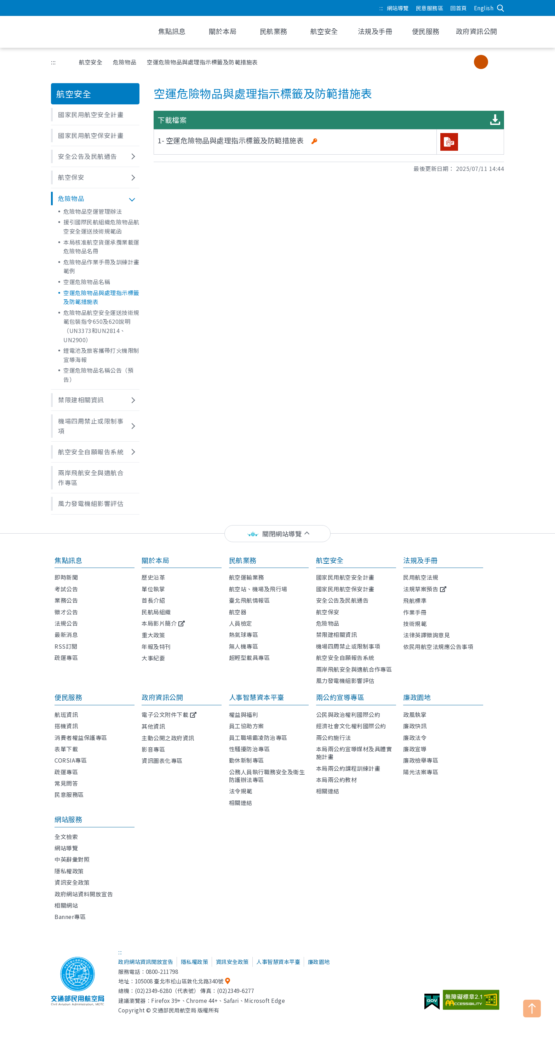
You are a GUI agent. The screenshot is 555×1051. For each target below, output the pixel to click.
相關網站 (66, 905)
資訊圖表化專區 (162, 760)
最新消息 (66, 634)
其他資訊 (153, 726)
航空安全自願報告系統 (345, 657)
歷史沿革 (153, 577)
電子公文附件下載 (165, 714)
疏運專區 (66, 657)
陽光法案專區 (420, 772)
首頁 (63, 62)
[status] (277, 533)
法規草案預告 (420, 589)
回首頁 (458, 8)
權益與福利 (243, 714)
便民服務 (68, 697)
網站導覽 (398, 8)
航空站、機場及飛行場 (258, 589)
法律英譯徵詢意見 (426, 635)
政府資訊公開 (162, 697)
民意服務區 (430, 8)
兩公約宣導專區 (340, 697)
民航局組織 (156, 612)
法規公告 (66, 623)
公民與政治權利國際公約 (348, 714)
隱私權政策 (69, 871)
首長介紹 (153, 600)
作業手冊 (415, 612)
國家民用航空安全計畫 (345, 577)
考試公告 (66, 589)
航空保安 (327, 612)
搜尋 (500, 8)
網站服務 (68, 819)
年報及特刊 (156, 646)
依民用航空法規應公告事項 (438, 646)
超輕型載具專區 (249, 657)
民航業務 (243, 560)
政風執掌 (415, 714)
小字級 (466, 62)
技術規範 (415, 623)
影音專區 (153, 749)
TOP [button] (532, 1008)
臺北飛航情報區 (249, 600)
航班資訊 (66, 714)
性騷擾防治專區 (249, 749)
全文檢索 (66, 836)
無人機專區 (243, 646)
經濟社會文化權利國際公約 (351, 726)
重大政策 (153, 635)
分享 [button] (449, 62)
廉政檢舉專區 (420, 760)
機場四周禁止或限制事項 (348, 646)
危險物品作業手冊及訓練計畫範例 (101, 266)
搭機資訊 (66, 726)
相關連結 (240, 802)
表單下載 (66, 749)
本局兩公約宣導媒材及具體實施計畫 (354, 753)
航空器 (238, 612)
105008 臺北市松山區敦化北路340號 (179, 981)
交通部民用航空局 (97, 31)
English (484, 8)
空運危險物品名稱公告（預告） (98, 375)
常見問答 (66, 783)
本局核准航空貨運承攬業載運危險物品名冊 (101, 246)
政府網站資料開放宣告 (84, 894)
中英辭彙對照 (72, 859)
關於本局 (155, 560)
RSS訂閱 (66, 646)
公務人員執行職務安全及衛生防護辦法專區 (267, 776)
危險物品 (124, 62)
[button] (95, 114)
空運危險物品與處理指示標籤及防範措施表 (101, 297)
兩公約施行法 (333, 737)
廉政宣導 (415, 749)
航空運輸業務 (246, 577)
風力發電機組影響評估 (345, 680)
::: (381, 8)
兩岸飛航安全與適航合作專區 (354, 669)
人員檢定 (240, 623)
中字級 (481, 62)
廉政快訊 (415, 726)
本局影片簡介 (159, 623)
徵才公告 (66, 612)
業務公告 (66, 600)
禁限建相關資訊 (336, 634)
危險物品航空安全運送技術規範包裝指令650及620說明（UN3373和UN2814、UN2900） (101, 326)
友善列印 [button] (431, 62)
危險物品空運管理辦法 (92, 211)
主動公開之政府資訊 (168, 738)
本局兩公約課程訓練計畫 (348, 768)
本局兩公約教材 (336, 779)
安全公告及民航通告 (342, 600)
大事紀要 (153, 658)
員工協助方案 (246, 726)
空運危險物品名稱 (86, 281)
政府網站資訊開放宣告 (145, 961)
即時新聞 (66, 577)
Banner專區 (70, 916)
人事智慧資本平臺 (256, 697)
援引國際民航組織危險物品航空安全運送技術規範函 (101, 226)
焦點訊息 (68, 560)
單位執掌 (153, 589)
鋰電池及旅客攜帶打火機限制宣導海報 (101, 355)
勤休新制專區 (246, 760)
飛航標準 (415, 600)
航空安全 (90, 62)
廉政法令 (415, 737)
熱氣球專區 (243, 634)
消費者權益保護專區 (81, 737)
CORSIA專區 (71, 760)
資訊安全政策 (72, 882)
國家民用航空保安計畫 (345, 589)
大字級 (495, 62)
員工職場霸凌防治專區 (258, 737)
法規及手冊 (420, 560)
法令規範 (240, 791)
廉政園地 (417, 697)
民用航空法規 (420, 577)
